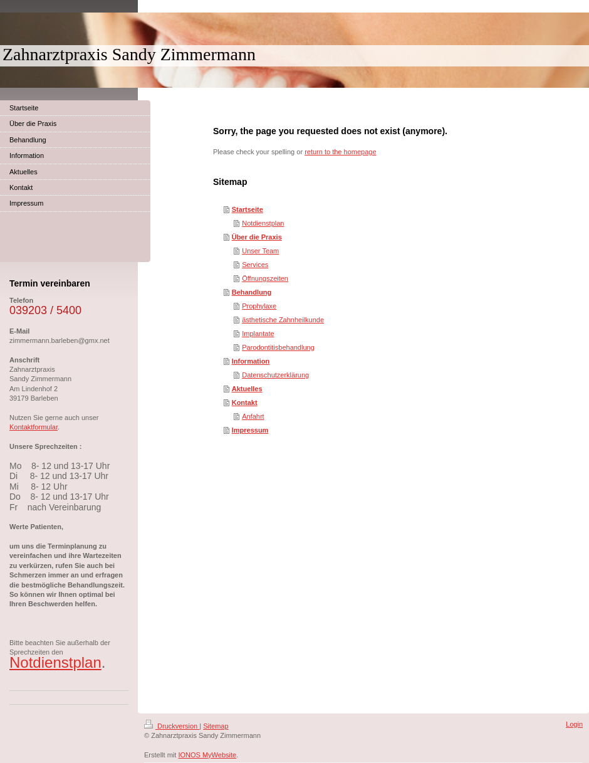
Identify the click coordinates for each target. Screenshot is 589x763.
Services (255, 264)
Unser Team (260, 251)
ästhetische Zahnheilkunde (283, 320)
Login (574, 724)
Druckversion (171, 726)
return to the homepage (340, 151)
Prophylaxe (259, 306)
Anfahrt (253, 416)
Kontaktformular (33, 427)
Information (251, 361)
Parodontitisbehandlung (278, 347)
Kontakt (245, 402)
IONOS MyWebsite (207, 755)
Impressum (250, 430)
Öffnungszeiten (265, 278)
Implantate (258, 333)
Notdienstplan (263, 223)
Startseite (247, 209)
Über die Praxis (257, 237)
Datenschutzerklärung (275, 375)
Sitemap (215, 726)
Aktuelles (247, 388)
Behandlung (252, 292)
